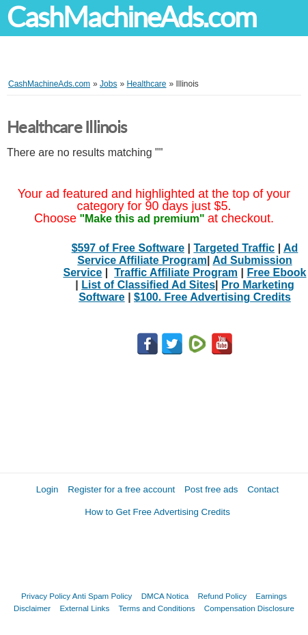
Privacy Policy (45, 595)
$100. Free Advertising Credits (212, 297)
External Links (84, 608)
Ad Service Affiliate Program (187, 254)
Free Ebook (276, 272)
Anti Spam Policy (102, 595)
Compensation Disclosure (249, 608)
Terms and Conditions (156, 608)
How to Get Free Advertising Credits (157, 512)
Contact (263, 489)
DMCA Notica (165, 595)
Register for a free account (121, 489)
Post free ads (211, 489)
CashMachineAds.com (131, 17)
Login (47, 489)
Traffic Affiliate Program (176, 272)
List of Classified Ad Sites (148, 285)
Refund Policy (222, 595)
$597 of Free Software (128, 248)
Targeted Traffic (234, 248)
